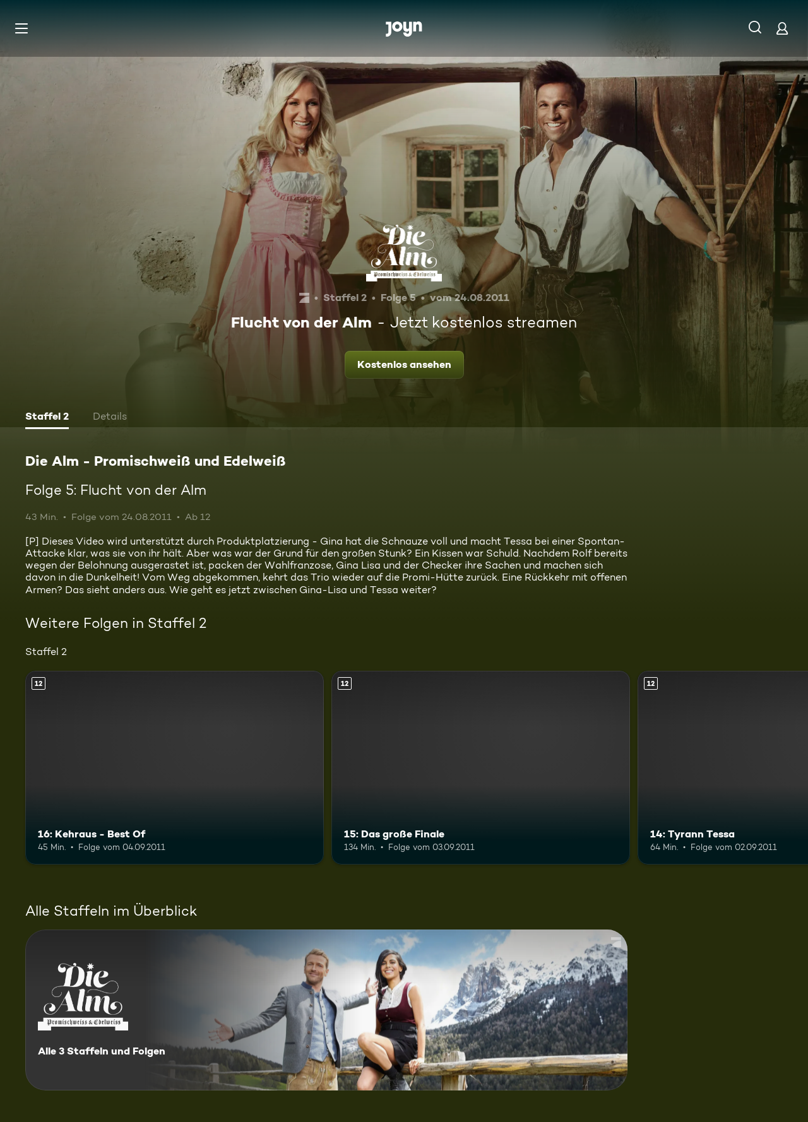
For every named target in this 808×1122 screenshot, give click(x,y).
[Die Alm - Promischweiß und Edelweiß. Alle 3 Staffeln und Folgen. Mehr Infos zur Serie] (326, 1010)
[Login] (782, 28)
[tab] (47, 417)
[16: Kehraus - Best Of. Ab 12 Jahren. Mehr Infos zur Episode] (174, 768)
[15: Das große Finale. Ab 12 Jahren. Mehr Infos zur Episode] (480, 768)
